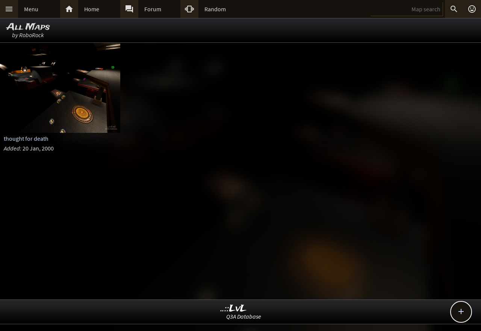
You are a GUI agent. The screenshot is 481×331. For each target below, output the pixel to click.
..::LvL (233, 308)
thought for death (26, 138)
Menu (31, 9)
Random (215, 9)
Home (91, 9)
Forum (152, 9)
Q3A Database (243, 316)
